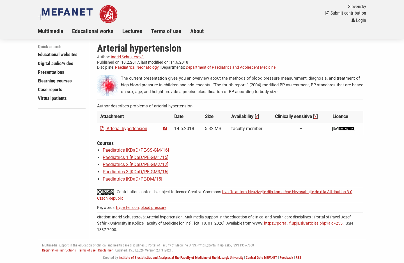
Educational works (92, 31)
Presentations (51, 72)
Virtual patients (52, 98)
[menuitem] (55, 31)
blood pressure (153, 207)
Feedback (286, 258)
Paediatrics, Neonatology (137, 67)
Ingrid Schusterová (127, 57)
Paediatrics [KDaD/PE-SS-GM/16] (136, 150)
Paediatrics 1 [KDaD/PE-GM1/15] (135, 157)
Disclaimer (105, 250)
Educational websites (57, 54)
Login (359, 20)
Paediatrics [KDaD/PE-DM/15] (132, 179)
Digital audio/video (55, 63)
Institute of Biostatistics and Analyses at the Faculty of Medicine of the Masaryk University (181, 258)
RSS (298, 258)
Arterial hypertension (123, 128)
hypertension (127, 207)
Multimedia (50, 31)
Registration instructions (59, 250)
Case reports (50, 89)
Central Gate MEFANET (261, 258)
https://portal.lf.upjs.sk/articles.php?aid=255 (303, 223)
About (197, 31)
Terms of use (166, 31)
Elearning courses (55, 81)
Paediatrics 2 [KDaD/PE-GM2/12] (135, 164)
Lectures (132, 31)
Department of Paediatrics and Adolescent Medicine (231, 67)
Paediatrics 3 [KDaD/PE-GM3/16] (135, 171)
